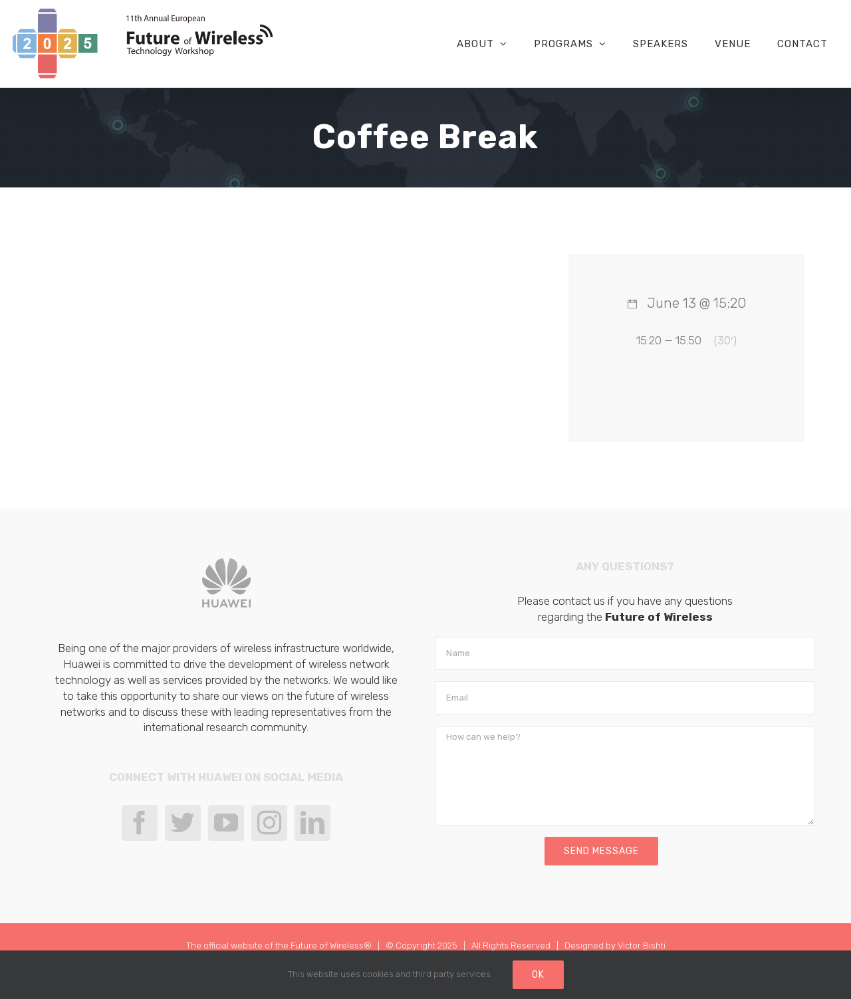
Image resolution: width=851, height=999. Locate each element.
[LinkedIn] (312, 823)
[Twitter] (183, 823)
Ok (538, 974)
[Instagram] (269, 823)
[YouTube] (226, 823)
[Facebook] (140, 823)
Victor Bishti (642, 945)
